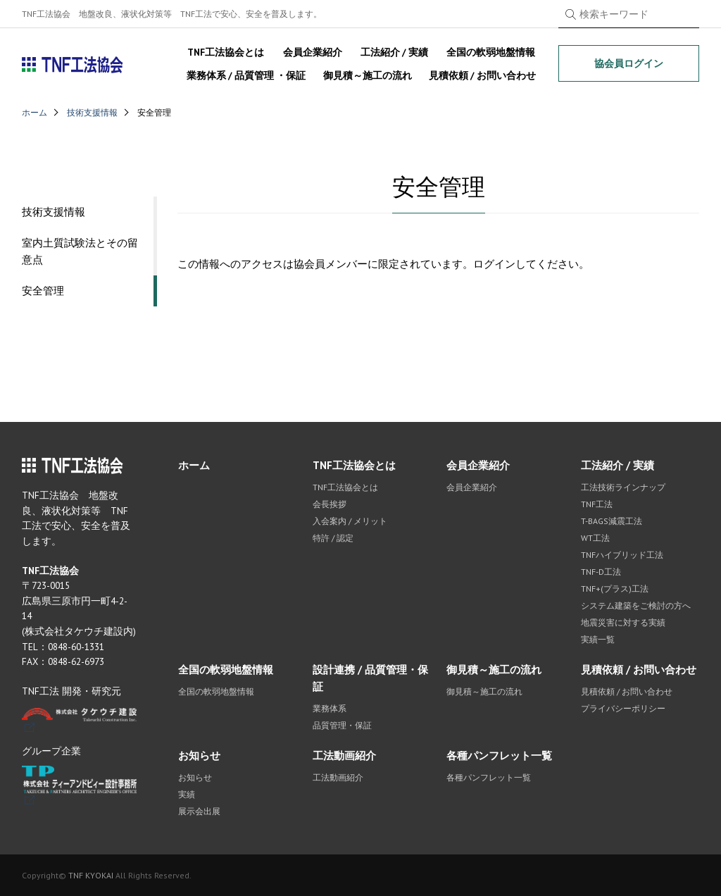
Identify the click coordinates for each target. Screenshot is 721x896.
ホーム (34, 112)
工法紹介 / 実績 (394, 52)
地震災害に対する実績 (623, 622)
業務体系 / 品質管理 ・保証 (246, 75)
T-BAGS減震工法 (611, 521)
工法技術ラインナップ (623, 487)
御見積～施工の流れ (367, 75)
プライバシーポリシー (623, 708)
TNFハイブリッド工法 (622, 554)
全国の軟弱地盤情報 (490, 52)
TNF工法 (597, 504)
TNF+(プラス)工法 (614, 588)
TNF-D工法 (601, 571)
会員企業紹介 (312, 52)
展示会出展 (199, 811)
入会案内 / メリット (350, 521)
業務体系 (329, 708)
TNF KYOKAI (90, 875)
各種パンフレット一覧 (499, 755)
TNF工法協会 (73, 64)
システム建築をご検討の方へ (636, 605)
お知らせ (199, 755)
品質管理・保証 (342, 725)
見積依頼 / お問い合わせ (482, 75)
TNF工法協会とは (225, 52)
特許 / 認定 (333, 538)
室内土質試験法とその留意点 (80, 251)
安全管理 (43, 290)
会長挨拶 (329, 504)
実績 (186, 794)
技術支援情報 (92, 112)
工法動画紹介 (344, 755)
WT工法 (595, 538)
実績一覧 (598, 639)
